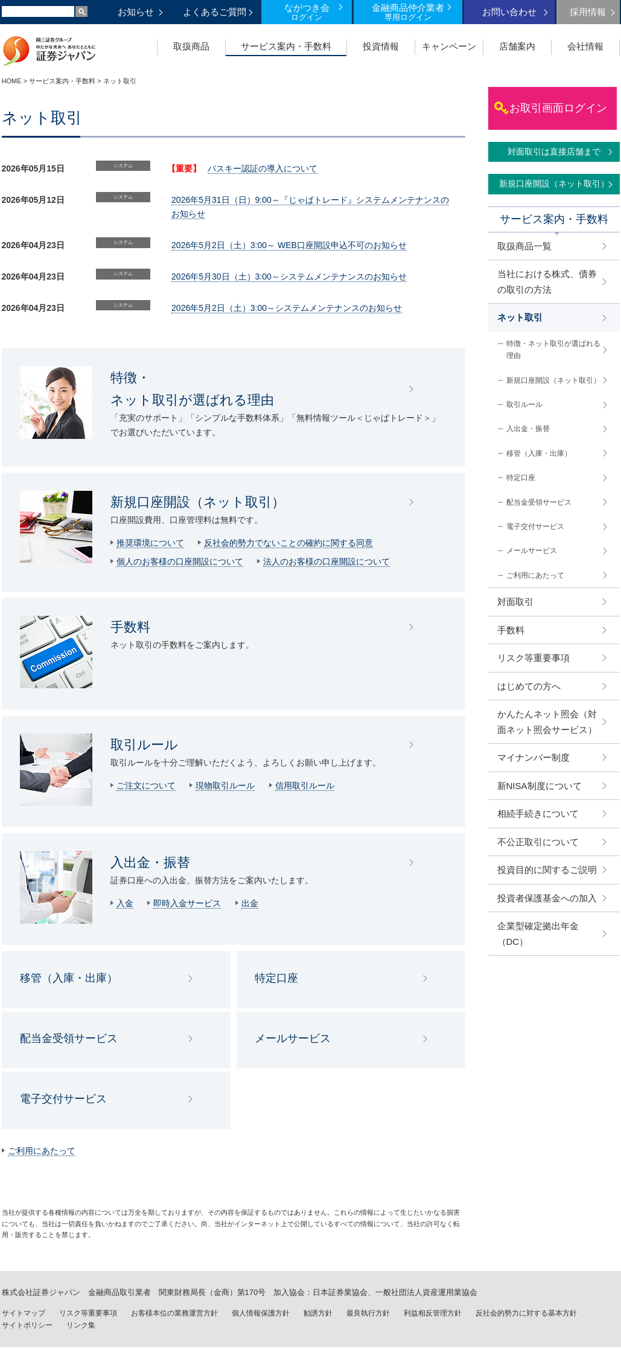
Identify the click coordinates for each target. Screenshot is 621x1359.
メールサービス (293, 1038)
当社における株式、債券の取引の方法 (547, 282)
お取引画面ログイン (558, 108)
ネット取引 (520, 317)
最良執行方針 (368, 1313)
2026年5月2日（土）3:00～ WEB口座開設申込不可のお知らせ (289, 245)
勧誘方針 (318, 1313)
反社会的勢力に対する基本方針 (526, 1313)
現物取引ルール (225, 785)
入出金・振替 (150, 862)
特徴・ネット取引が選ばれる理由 (553, 349)
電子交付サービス (63, 1099)
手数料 (130, 627)
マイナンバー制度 (533, 757)
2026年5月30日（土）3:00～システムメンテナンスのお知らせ (289, 276)
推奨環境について (150, 543)
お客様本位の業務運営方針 (174, 1313)
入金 (124, 903)
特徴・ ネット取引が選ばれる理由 (192, 389)
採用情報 (588, 12)
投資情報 (381, 46)
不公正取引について (538, 842)
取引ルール (144, 744)
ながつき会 (307, 12)
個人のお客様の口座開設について (179, 561)
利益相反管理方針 (433, 1313)
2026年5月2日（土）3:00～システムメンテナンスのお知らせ (286, 308)
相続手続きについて (538, 813)
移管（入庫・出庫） (69, 978)
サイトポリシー (27, 1325)
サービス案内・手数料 (286, 46)
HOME (12, 81)
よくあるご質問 (214, 12)
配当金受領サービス (69, 1038)
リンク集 (80, 1325)
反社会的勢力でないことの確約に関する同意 (288, 543)
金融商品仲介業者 (408, 12)
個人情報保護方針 (261, 1313)
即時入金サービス (187, 903)
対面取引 (515, 601)
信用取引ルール (304, 785)
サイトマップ (23, 1313)
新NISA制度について (539, 786)
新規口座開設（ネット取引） (197, 502)
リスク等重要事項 (533, 658)
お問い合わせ (509, 12)
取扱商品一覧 (524, 246)
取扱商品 (191, 46)
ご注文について (146, 785)
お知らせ (136, 12)
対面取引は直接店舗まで (554, 151)
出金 (249, 903)
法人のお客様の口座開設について (326, 561)
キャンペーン (449, 46)
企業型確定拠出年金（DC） (538, 934)
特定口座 (276, 978)
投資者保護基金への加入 (547, 898)
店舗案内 (517, 46)
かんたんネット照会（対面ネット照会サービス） (547, 722)
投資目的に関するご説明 (547, 870)
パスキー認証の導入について (262, 168)
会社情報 (585, 46)
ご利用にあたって (41, 1151)
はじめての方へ (529, 686)
